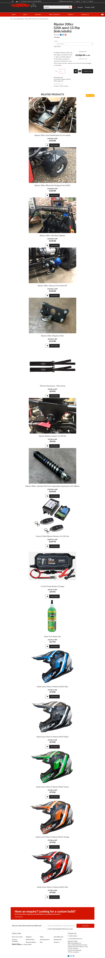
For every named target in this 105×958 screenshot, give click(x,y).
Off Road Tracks (30, 939)
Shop (41, 942)
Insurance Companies (15, 940)
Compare (80, 7)
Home (13, 14)
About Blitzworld (58, 937)
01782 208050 (31, 1)
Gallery (42, 937)
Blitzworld (60, 77)
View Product (54, 145)
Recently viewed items (66, 1)
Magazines (29, 937)
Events (70, 14)
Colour (56, 41)
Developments (58, 939)
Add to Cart (87, 71)
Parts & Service (54, 14)
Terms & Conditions (17, 944)
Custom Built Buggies (18, 19)
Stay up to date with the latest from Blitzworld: (27, 926)
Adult (92, 95)
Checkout (91, 1)
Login (84, 1)
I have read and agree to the (60, 929)
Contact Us (85, 14)
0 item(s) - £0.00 (89, 7)
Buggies (37, 14)
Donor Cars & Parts (17, 937)
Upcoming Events (44, 939)
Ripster (59, 46)
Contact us (57, 942)
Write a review (64, 86)
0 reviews (56, 86)
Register (78, 1)
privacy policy (69, 929)
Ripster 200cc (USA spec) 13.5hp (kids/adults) (36, 19)
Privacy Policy (28, 944)
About (25, 14)
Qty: (56, 71)
